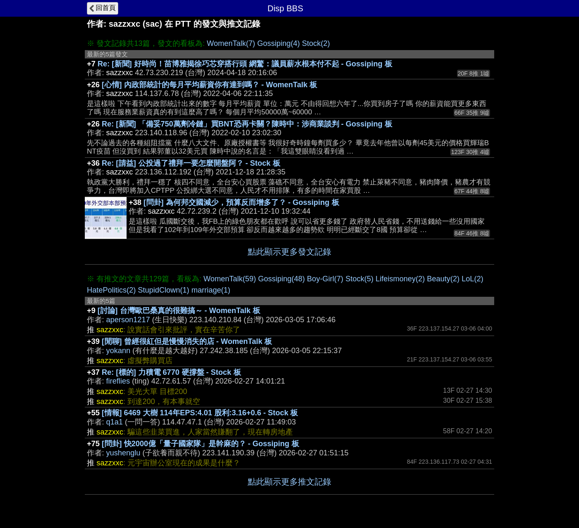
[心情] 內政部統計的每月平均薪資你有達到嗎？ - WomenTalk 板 (209, 85)
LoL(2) (472, 279)
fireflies (118, 381)
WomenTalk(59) (229, 279)
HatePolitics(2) (111, 290)
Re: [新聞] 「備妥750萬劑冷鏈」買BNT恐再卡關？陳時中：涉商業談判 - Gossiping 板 (247, 124)
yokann (118, 350)
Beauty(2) (443, 279)
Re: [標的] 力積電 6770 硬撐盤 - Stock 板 (171, 372)
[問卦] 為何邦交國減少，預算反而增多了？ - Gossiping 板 (241, 202)
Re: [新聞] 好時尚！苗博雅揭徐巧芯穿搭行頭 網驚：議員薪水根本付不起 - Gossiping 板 (245, 64)
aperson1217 (128, 320)
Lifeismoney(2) (400, 279)
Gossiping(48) (281, 279)
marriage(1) (210, 290)
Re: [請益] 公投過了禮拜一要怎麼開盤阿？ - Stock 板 (191, 163)
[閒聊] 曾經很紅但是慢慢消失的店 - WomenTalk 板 (187, 341)
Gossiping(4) (278, 43)
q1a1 (114, 422)
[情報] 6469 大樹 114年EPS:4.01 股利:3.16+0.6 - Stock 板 (200, 413)
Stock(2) (316, 43)
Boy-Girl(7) (325, 279)
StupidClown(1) (163, 290)
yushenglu (123, 453)
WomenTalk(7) (231, 43)
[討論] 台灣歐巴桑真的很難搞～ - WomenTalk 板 (179, 310)
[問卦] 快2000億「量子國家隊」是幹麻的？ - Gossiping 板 (200, 444)
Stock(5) (359, 279)
